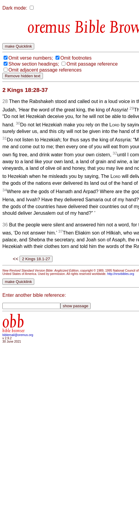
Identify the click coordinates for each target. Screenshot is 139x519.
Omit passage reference (92, 63)
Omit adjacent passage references (45, 69)
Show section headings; (33, 63)
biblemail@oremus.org (17, 335)
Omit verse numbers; (30, 57)
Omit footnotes (76, 57)
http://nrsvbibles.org (120, 274)
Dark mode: (14, 7)
